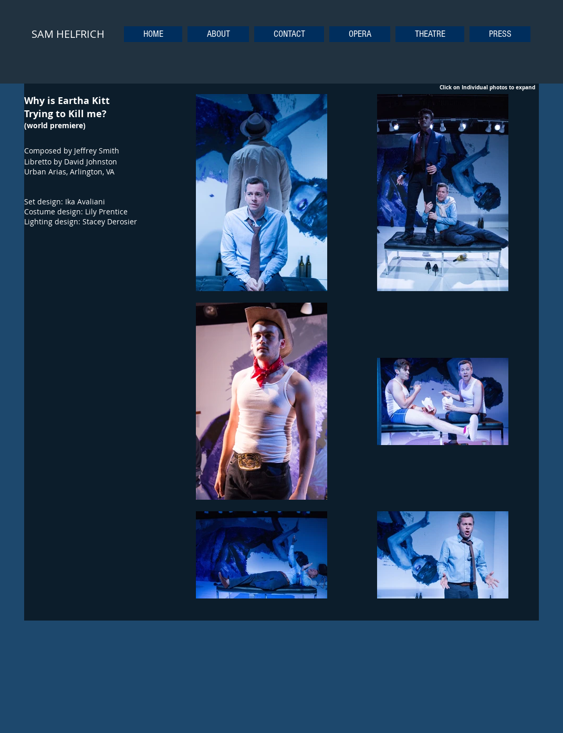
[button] (359, 34)
